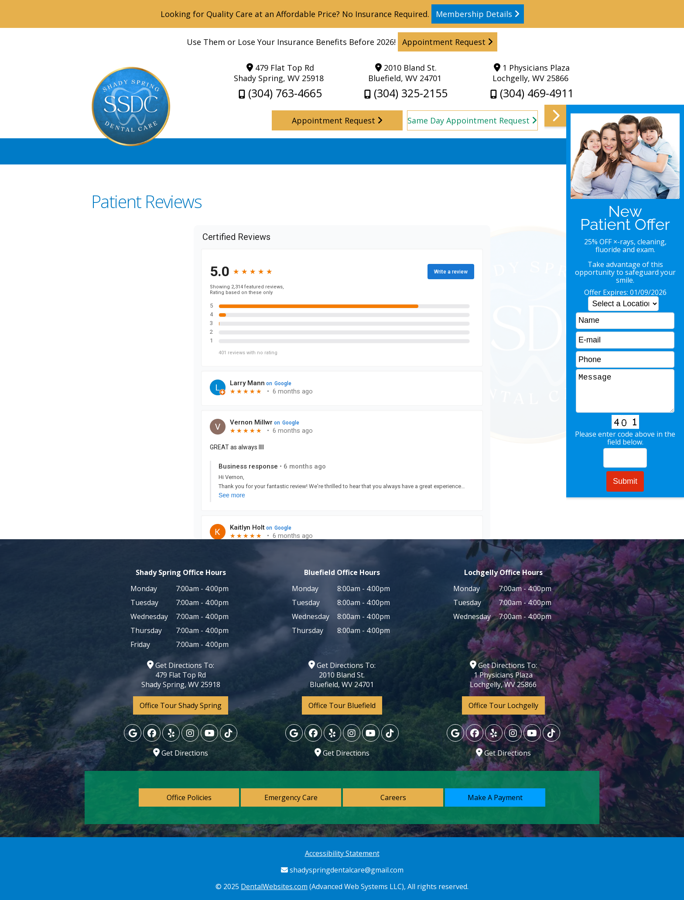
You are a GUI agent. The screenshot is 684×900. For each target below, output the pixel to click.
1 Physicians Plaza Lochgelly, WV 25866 (531, 72)
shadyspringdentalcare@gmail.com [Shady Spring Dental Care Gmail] (342, 870)
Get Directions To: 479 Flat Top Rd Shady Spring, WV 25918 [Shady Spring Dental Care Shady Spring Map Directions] (180, 674)
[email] (625, 340)
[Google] (132, 733)
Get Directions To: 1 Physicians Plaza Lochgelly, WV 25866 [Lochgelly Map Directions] (503, 674)
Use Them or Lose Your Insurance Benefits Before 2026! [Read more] (342, 41)
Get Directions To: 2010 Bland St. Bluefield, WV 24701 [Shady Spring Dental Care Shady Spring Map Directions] (342, 674)
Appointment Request (337, 120)
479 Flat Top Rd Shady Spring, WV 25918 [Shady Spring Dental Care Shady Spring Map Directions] (279, 72)
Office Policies (189, 797)
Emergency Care (291, 797)
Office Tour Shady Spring (181, 705)
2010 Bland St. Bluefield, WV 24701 (404, 72)
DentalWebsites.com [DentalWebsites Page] (274, 886)
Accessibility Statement (342, 853)
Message (625, 391)
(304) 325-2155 (406, 93)
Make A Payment (495, 797)
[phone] (625, 359)
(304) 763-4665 (280, 93)
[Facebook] (152, 733)
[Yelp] (171, 733)
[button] (614, 442)
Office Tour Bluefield (342, 705)
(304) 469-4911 (532, 93)
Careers (393, 797)
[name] (625, 320)
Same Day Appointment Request (472, 120)
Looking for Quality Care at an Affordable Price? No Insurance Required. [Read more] (342, 14)
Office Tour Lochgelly (503, 705)
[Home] (130, 143)
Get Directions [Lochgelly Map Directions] (180, 753)
